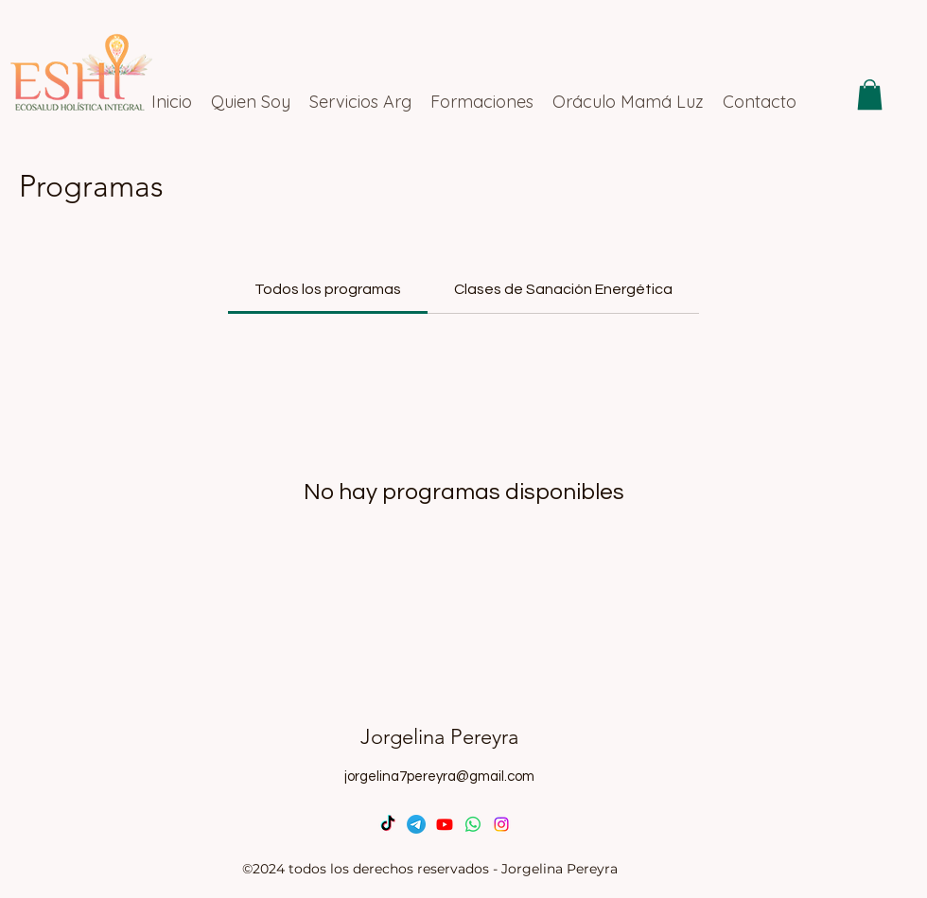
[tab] (328, 289)
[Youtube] (444, 824)
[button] (870, 94)
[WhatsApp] (473, 824)
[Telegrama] (416, 824)
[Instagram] (501, 824)
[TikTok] (387, 824)
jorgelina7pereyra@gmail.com (439, 776)
